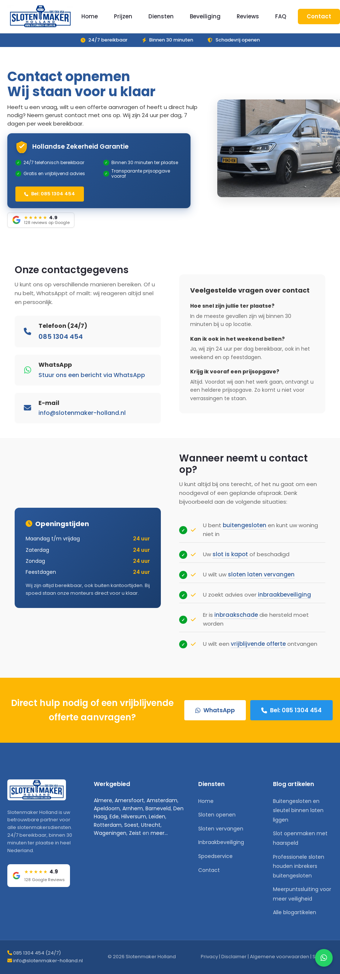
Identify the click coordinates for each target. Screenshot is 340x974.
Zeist (135, 833)
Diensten (161, 16)
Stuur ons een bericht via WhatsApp (91, 380)
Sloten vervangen (220, 828)
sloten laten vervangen (261, 579)
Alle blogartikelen (294, 912)
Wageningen (110, 833)
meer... (159, 833)
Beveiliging (205, 16)
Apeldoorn (107, 808)
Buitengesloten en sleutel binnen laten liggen (298, 810)
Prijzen (123, 16)
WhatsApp (215, 710)
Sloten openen (217, 814)
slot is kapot (230, 559)
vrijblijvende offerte (258, 648)
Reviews (248, 16)
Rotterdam (108, 825)
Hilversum (133, 816)
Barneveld (158, 808)
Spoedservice (215, 856)
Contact (319, 16)
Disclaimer (234, 956)
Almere (103, 800)
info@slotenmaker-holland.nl (82, 417)
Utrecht (150, 825)
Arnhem (132, 808)
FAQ (280, 16)
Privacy (209, 956)
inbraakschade (236, 619)
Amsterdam (162, 800)
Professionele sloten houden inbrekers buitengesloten (298, 866)
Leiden (157, 816)
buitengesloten (244, 530)
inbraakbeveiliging (284, 599)
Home (89, 16)
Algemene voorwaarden (279, 956)
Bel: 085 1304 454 (49, 193)
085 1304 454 (60, 341)
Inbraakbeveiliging (221, 842)
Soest (131, 825)
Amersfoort (129, 800)
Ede (114, 816)
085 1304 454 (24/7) (37, 952)
